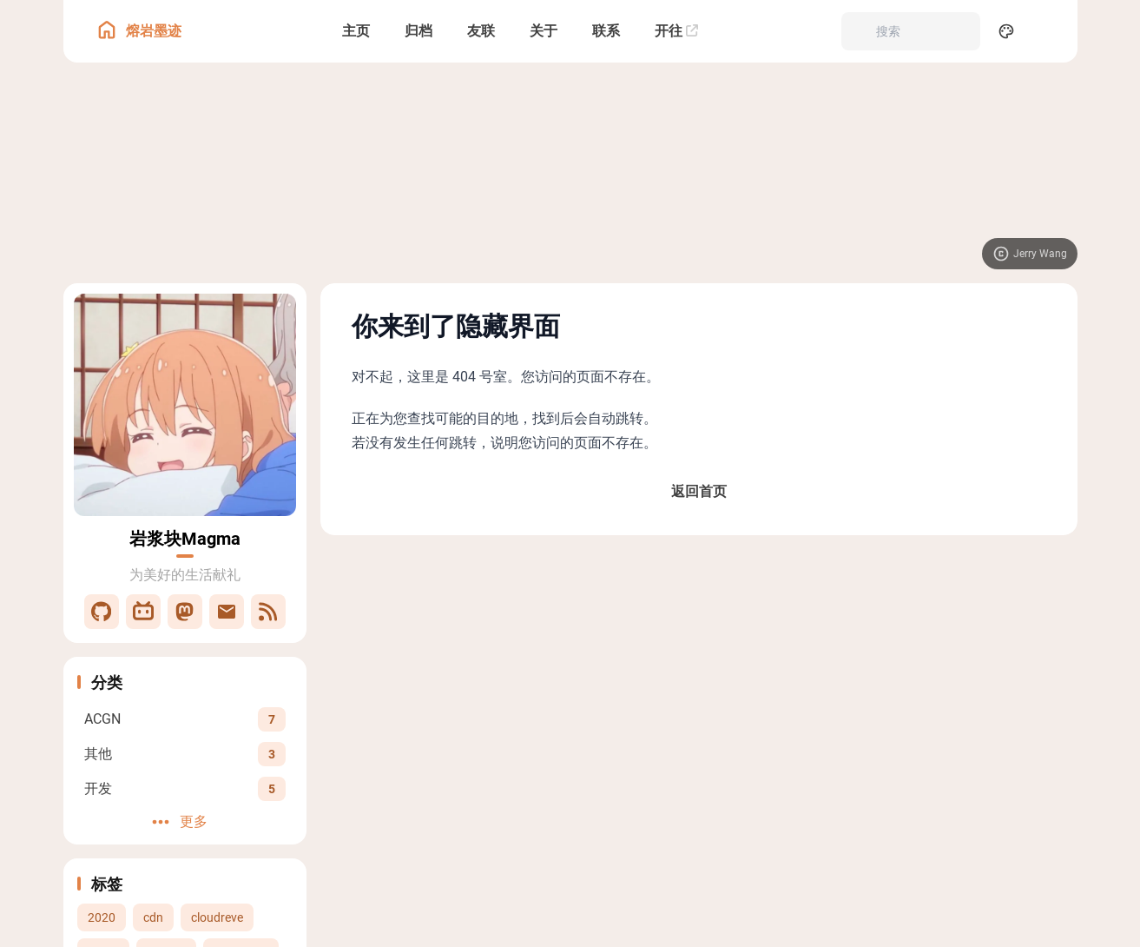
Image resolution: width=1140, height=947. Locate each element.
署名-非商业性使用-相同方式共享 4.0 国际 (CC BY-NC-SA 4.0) (785, 614)
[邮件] (226, 611)
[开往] (676, 31)
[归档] (418, 31)
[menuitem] (1044, 31)
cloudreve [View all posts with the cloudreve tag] (217, 917)
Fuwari (731, 684)
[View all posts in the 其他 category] (185, 753)
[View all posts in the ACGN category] (185, 719)
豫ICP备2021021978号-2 (609, 701)
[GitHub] (101, 611)
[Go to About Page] (185, 405)
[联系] (606, 31)
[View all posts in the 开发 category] (185, 788)
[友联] (481, 31)
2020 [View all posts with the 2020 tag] (101, 917)
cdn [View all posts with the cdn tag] (153, 917)
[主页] (356, 31)
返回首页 (699, 491)
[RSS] (268, 611)
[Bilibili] (143, 611)
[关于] (543, 31)
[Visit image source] (1029, 253)
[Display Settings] (1006, 31)
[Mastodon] (185, 611)
